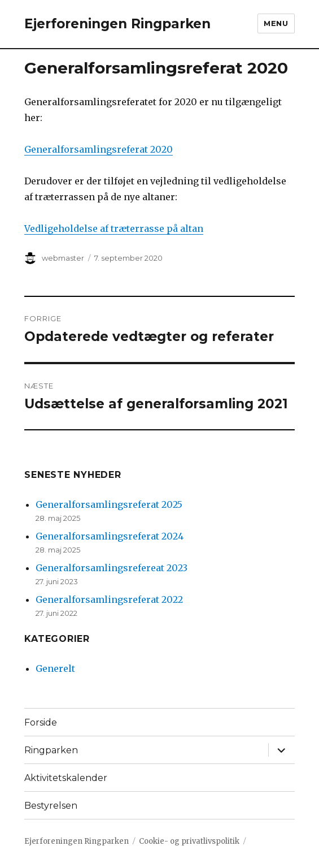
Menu (276, 23)
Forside (40, 722)
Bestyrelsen (50, 805)
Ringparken (51, 750)
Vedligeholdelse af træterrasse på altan (113, 228)
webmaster (63, 257)
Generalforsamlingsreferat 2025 (109, 504)
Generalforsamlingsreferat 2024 (109, 536)
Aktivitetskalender (65, 778)
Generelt (55, 668)
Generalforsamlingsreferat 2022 (109, 599)
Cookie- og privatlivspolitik (189, 841)
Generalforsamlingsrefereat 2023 (111, 567)
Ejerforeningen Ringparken (117, 24)
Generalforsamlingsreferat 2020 (98, 149)
